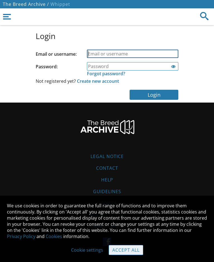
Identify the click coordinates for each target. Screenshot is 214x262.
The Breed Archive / (26, 4)
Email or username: (56, 54)
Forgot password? (106, 74)
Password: (47, 67)
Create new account (98, 81)
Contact (107, 168)
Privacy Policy (21, 236)
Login (154, 94)
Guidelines (107, 191)
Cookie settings (87, 250)
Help (107, 180)
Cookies (54, 236)
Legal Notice (107, 156)
